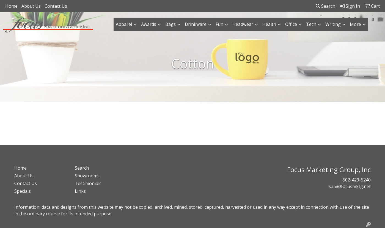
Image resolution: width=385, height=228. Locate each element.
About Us (31, 6)
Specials (22, 191)
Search (325, 6)
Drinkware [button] (196, 24)
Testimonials (88, 183)
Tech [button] (311, 24)
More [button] (355, 24)
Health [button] (269, 24)
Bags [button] (170, 24)
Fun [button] (219, 24)
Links (80, 191)
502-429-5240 (357, 180)
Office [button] (291, 24)
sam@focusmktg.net (350, 186)
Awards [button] (148, 24)
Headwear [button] (242, 24)
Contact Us (56, 6)
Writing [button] (333, 24)
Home (11, 6)
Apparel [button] (124, 24)
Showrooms (87, 176)
